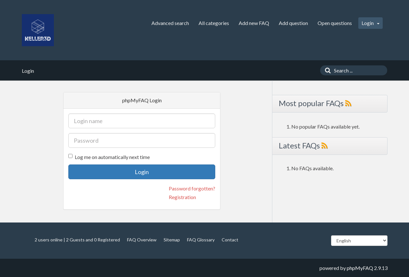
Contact (230, 239)
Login (370, 23)
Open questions (335, 23)
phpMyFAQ (360, 268)
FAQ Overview (142, 239)
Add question (293, 23)
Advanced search (170, 23)
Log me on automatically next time (109, 157)
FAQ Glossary (201, 239)
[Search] (326, 70)
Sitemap (172, 239)
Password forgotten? (192, 188)
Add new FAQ (254, 23)
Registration (182, 197)
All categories (214, 23)
